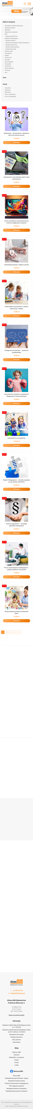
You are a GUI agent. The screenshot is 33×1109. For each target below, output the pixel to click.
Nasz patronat (16, 1039)
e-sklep (16, 1065)
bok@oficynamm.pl (18, 993)
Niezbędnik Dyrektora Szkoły (16, 1081)
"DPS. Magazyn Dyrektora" (16, 1086)
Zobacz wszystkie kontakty (16, 1015)
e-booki (16, 1062)
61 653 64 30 (17, 990)
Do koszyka (16, 142)
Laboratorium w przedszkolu (16, 438)
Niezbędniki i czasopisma (16, 1057)
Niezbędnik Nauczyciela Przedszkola (16, 1091)
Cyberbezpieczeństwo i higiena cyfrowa (16, 265)
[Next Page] (15, 632)
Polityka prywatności (16, 1037)
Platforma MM (16, 1052)
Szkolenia (16, 1055)
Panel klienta (16, 1042)
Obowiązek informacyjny (16, 1034)
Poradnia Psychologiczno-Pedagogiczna (16, 1083)
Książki (16, 1060)
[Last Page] (19, 632)
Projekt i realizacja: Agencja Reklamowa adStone (16, 1106)
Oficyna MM (16, 1075)
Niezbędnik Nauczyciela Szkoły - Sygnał (16, 1078)
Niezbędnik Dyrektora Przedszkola (16, 1088)
